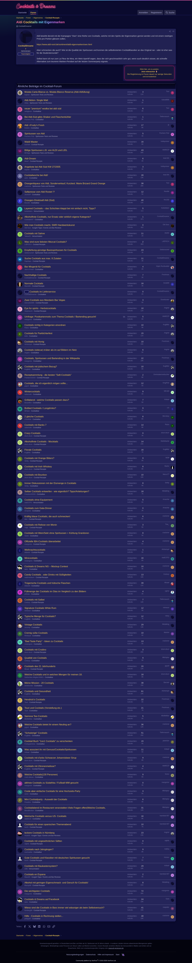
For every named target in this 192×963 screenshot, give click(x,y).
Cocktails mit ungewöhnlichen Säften (43, 841)
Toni (167, 91)
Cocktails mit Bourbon (35, 475)
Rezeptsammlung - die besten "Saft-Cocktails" (48, 375)
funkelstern (28, 211)
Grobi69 (166, 283)
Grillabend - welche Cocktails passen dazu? (46, 400)
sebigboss (28, 111)
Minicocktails (30, 558)
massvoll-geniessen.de (116, 948)
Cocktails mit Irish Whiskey (38, 466)
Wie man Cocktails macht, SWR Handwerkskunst (49, 225)
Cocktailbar (37, 111)
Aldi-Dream (30, 158)
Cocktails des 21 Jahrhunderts (39, 666)
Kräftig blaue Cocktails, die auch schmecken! (47, 516)
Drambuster (165, 300)
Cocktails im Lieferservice (42, 291)
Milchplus (165, 657)
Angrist (166, 308)
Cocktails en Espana (34, 874)
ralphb (26, 844)
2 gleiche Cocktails (34, 416)
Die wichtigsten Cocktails (37, 891)
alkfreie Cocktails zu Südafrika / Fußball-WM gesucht (51, 783)
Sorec (167, 774)
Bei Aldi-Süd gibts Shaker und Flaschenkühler (47, 117)
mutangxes (28, 561)
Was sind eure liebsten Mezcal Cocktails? (45, 242)
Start (117, 955)
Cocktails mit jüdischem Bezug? (40, 366)
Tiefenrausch (164, 116)
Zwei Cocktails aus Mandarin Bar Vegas (44, 300)
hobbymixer (165, 141)
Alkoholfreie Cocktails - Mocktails (41, 441)
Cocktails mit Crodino (35, 649)
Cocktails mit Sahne (34, 233)
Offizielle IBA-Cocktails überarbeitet (42, 541)
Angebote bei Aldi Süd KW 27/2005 (42, 167)
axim (26, 178)
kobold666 (165, 100)
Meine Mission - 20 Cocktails (39, 683)
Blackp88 (27, 885)
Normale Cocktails (33, 283)
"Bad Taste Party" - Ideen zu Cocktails (43, 641)
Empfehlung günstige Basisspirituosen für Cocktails (50, 250)
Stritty (26, 461)
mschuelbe (28, 852)
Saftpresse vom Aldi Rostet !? (39, 192)
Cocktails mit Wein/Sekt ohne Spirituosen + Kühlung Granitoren (56, 533)
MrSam (27, 411)
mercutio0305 (29, 303)
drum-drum (28, 436)
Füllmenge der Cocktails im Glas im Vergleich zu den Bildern (55, 591)
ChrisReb (27, 419)
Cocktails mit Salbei (34, 599)
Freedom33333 (29, 378)
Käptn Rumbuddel (162, 266)
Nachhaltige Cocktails (35, 275)
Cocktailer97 (29, 220)
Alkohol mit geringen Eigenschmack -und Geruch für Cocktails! (56, 882)
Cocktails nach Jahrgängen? (39, 849)
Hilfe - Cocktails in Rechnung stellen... (43, 916)
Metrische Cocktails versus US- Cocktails (45, 816)
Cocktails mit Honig (34, 341)
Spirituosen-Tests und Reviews (42, 95)
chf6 (26, 869)
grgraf (26, 386)
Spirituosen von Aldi (34, 133)
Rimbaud (27, 636)
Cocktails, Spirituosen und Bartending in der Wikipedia (52, 358)
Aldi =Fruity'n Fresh (34, 125)
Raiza (26, 328)
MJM (167, 458)
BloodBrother (29, 811)
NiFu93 (166, 391)
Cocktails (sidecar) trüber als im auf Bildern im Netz (50, 350)
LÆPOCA (28, 244)
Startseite (22, 12)
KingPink (166, 383)
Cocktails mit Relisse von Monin (40, 525)
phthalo (27, 594)
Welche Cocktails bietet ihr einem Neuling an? (47, 724)
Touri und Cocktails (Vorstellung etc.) (43, 708)
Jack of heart (29, 269)
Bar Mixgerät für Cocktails (37, 266)
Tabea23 (27, 236)
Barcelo (166, 682)
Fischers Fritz (29, 120)
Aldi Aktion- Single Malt (36, 100)
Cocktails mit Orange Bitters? (39, 458)
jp (168, 125)
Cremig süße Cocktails (36, 633)
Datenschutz (91, 955)
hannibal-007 (164, 816)
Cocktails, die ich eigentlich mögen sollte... (46, 383)
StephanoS (28, 311)
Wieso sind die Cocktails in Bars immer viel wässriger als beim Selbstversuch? (64, 907)
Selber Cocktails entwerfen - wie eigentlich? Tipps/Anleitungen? (56, 491)
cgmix (167, 591)
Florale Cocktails (33, 450)
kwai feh (166, 158)
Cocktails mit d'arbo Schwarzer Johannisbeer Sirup (50, 758)
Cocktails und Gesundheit (37, 691)
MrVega (27, 153)
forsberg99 (28, 910)
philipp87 (27, 919)
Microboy (166, 416)
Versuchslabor (39, 211)
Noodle (166, 191)
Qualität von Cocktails (35, 658)
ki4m (26, 336)
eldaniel (27, 552)
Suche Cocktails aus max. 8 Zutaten (42, 258)
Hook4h (27, 836)
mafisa (166, 849)
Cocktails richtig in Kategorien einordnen (45, 325)
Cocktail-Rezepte (37, 145)
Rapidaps (27, 261)
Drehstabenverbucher (161, 374)
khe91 (167, 233)
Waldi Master (31, 142)
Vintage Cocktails (33, 624)
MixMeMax (28, 719)
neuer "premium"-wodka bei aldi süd (42, 108)
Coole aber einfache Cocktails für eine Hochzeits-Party (52, 791)
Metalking (165, 491)
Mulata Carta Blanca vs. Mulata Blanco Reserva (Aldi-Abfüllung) (57, 92)
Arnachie (166, 499)
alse (25, 519)
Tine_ (167, 524)
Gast (167, 899)
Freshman (165, 275)
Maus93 (27, 877)
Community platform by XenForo (96, 960)
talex (26, 569)
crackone (27, 186)
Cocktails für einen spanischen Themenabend (47, 824)
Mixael (166, 583)
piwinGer (166, 741)
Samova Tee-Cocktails (35, 716)
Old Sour (27, 228)
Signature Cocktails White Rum (40, 608)
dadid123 (166, 150)
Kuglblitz (166, 325)
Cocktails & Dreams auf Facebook (41, 899)
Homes (166, 857)
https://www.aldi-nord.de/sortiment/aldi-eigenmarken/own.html (64, 44)
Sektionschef (29, 253)
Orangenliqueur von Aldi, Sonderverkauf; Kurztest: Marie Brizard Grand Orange (64, 183)
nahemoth (28, 394)
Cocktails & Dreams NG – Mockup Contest (46, 566)
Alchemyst (28, 344)
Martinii (166, 632)
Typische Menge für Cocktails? (40, 616)
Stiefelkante (165, 441)
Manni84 (27, 286)
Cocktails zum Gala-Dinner (38, 508)
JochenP (27, 195)
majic (26, 528)
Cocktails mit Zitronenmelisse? (40, 766)
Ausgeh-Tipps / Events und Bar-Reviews (46, 228)
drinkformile (28, 686)
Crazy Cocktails (32, 433)
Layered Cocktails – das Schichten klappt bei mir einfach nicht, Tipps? (60, 208)
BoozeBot (28, 403)
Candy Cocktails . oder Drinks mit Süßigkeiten (47, 574)
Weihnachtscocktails (34, 550)
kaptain (27, 95)
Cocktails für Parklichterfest (38, 333)
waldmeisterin (29, 577)
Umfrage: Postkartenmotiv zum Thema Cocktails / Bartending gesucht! (60, 316)
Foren (33, 12)
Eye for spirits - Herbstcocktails (40, 308)
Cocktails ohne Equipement (38, 500)
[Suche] (170, 12)
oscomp (27, 627)
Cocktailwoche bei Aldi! (36, 175)
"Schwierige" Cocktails (35, 733)
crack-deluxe (29, 777)
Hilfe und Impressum (106, 955)
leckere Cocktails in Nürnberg (39, 833)
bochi (26, 827)
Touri (26, 702)
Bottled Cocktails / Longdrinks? (40, 408)
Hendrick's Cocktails (34, 699)
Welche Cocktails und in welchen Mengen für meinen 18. (53, 674)
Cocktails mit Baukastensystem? (41, 866)
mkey (26, 103)
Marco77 (166, 474)
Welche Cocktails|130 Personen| (41, 774)
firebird (26, 128)
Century (166, 574)
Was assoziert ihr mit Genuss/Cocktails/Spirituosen (50, 749)
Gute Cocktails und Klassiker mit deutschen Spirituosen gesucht (57, 858)
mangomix (28, 319)
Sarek (26, 536)
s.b (168, 408)
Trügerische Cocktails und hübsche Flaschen (47, 583)
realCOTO (28, 503)
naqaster (166, 907)
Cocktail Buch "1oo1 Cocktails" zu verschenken (48, 741)
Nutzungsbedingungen (75, 955)
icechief (27, 145)
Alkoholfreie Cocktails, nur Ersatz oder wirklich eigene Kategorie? (57, 217)
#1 (173, 31)
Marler (167, 466)
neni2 (26, 794)
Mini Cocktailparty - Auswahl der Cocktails (45, 799)
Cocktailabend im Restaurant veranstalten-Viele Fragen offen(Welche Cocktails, (65, 808)
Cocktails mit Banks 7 (35, 425)
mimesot (27, 611)
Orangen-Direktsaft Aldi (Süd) (39, 200)
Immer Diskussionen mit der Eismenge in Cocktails (50, 483)
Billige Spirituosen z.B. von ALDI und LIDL (45, 150)
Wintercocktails (32, 391)
